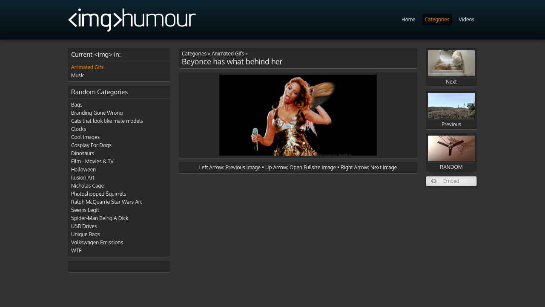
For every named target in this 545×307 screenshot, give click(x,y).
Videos (466, 19)
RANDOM (451, 153)
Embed (451, 181)
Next (451, 67)
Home (409, 19)
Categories (437, 19)
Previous (451, 110)
